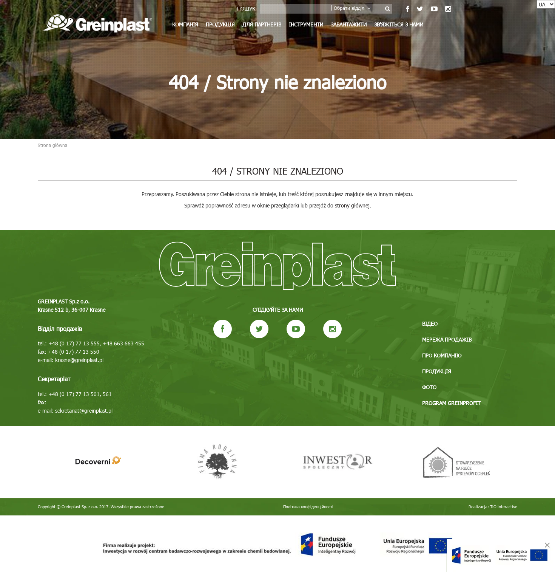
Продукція (220, 24)
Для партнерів (261, 24)
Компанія (185, 24)
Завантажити (349, 24)
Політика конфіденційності (308, 506)
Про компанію (441, 355)
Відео (430, 323)
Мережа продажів (447, 339)
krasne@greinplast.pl (79, 360)
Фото (429, 387)
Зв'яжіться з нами (398, 24)
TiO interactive (503, 506)
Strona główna (52, 145)
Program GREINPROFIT (451, 403)
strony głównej (352, 205)
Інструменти (306, 24)
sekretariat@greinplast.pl (84, 410)
